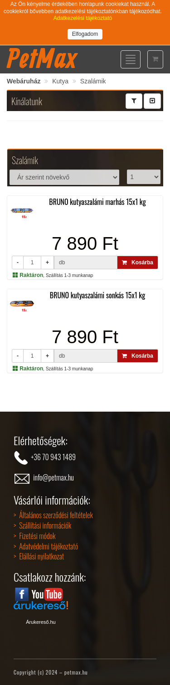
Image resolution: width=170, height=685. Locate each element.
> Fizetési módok (34, 535)
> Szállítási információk (42, 525)
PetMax (42, 58)
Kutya (60, 81)
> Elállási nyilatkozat (39, 556)
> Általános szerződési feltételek (53, 515)
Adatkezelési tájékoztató (82, 18)
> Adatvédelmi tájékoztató (46, 546)
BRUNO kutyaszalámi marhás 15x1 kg (97, 201)
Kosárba (137, 262)
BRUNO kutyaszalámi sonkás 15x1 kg (97, 295)
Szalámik (93, 81)
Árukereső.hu (40, 622)
